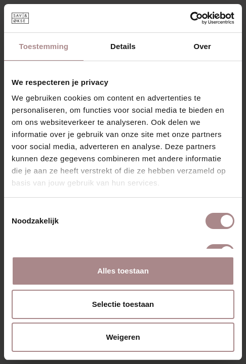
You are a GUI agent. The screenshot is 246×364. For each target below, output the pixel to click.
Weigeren (123, 337)
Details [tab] (123, 46)
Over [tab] (202, 46)
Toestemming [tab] (44, 46)
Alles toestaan (123, 270)
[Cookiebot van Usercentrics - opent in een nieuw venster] (190, 18)
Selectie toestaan (123, 304)
